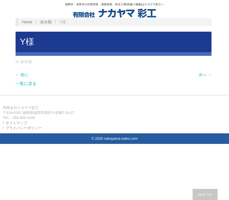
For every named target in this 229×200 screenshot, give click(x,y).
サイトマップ (16, 123)
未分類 (46, 22)
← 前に (22, 74)
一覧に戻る (26, 83)
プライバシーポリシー (24, 128)
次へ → (205, 74)
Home (27, 22)
